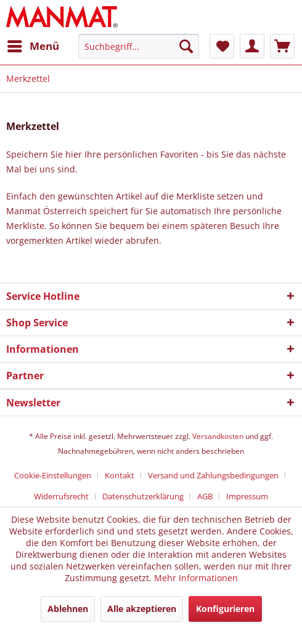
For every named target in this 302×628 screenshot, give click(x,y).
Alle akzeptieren (141, 608)
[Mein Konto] (252, 46)
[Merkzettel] (222, 46)
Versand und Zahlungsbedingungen (213, 475)
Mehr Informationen (196, 578)
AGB (205, 496)
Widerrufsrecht (61, 496)
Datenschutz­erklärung (143, 496)
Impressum (247, 496)
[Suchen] (186, 46)
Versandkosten (217, 436)
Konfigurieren (225, 608)
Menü (33, 44)
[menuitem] (32, 46)
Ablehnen (67, 608)
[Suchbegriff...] (138, 46)
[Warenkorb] (282, 46)
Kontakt (119, 475)
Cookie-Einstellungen (52, 475)
